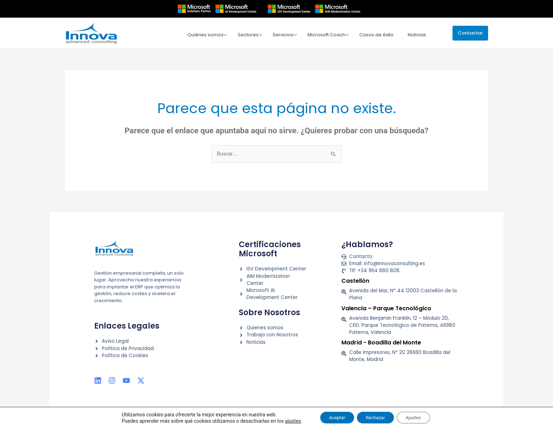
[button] (470, 33)
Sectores (253, 34)
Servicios (286, 34)
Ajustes (417, 417)
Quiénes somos (212, 34)
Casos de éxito (377, 34)
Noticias (416, 34)
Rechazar (375, 417)
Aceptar (332, 417)
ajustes (286, 420)
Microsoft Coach (329, 34)
